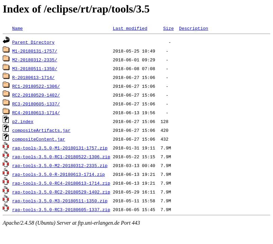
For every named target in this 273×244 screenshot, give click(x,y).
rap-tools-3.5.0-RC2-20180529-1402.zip (61, 192)
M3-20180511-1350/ (34, 68)
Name (17, 28)
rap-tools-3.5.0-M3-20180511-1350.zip (60, 201)
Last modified (130, 28)
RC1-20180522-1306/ (36, 86)
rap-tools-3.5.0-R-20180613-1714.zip (58, 174)
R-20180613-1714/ (33, 77)
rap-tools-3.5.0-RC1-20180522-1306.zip (61, 157)
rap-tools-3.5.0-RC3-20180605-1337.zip (61, 209)
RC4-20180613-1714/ (36, 112)
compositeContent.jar (38, 139)
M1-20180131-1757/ (34, 51)
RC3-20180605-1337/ (36, 104)
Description (193, 28)
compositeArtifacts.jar (41, 130)
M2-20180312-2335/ (34, 60)
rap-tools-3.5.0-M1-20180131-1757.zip (60, 148)
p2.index (22, 121)
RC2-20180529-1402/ (36, 95)
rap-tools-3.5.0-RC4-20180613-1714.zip (61, 183)
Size (168, 28)
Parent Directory (33, 42)
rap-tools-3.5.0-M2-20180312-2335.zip (60, 165)
